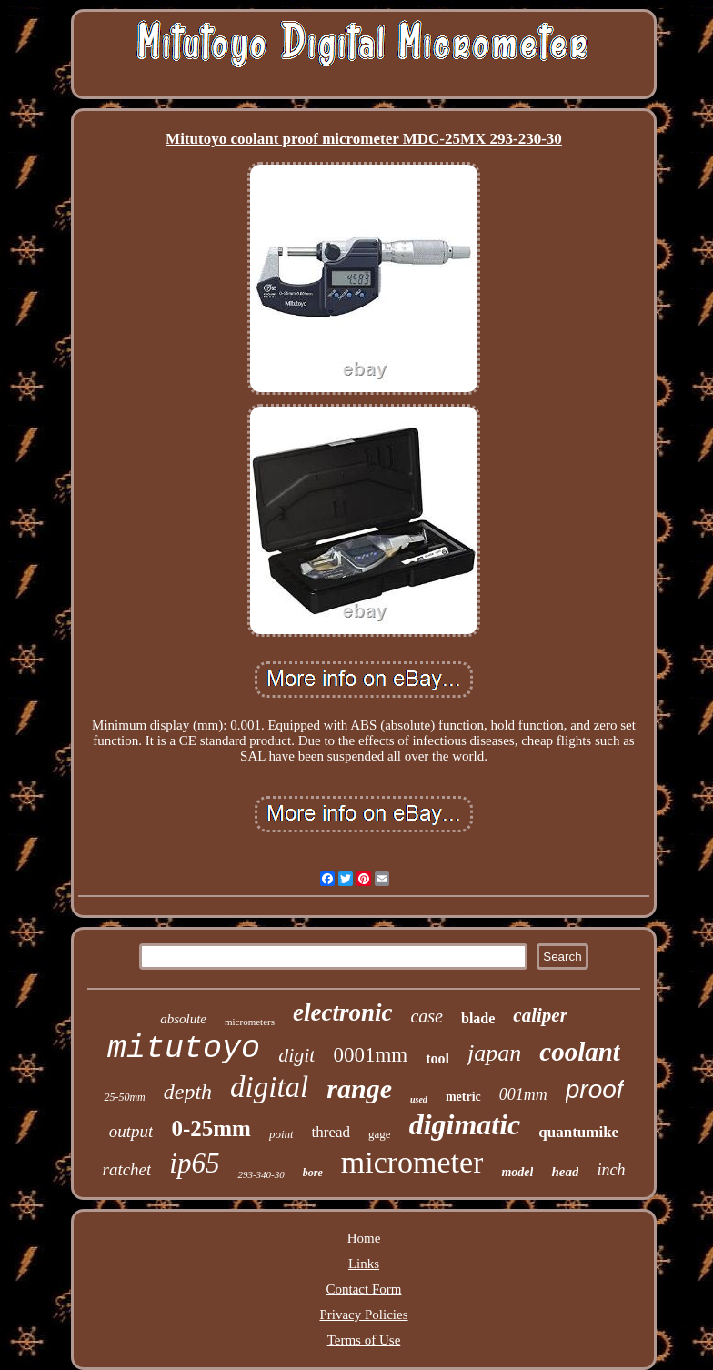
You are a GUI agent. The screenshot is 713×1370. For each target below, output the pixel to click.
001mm (523, 1094)
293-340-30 (260, 1174)
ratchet (127, 1169)
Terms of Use (364, 1340)
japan (494, 1053)
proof (595, 1089)
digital (269, 1087)
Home (364, 1238)
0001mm (370, 1054)
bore (313, 1172)
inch (611, 1170)
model (517, 1172)
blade (478, 1018)
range (359, 1088)
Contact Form (364, 1289)
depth (188, 1091)
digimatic (465, 1124)
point (281, 1134)
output (131, 1131)
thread (331, 1132)
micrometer (412, 1162)
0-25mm (210, 1128)
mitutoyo (183, 1049)
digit (296, 1054)
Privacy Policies (363, 1314)
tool (437, 1058)
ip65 (194, 1163)
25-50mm (124, 1097)
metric (463, 1096)
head (564, 1171)
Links (363, 1263)
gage (379, 1134)
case (426, 1016)
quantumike (578, 1132)
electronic (342, 1012)
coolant (579, 1051)
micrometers (250, 1021)
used (418, 1099)
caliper (540, 1015)
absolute (183, 1019)
